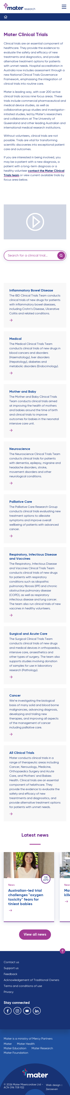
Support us (11, 968)
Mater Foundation (16, 1052)
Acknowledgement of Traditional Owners (31, 980)
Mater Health (26, 1044)
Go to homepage (19, 6)
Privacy (8, 992)
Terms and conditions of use (23, 986)
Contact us (11, 962)
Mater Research (42, 1048)
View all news (35, 935)
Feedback (10, 974)
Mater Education (15, 1048)
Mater (8, 1044)
